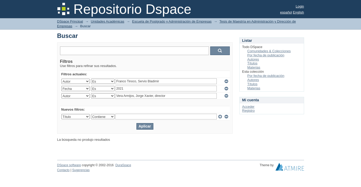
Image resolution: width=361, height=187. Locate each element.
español (286, 12)
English (298, 12)
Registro (248, 110)
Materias (253, 67)
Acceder (248, 107)
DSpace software (69, 165)
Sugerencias (81, 170)
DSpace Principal (70, 21)
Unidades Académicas (107, 21)
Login (300, 6)
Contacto (63, 170)
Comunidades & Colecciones (269, 51)
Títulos (252, 63)
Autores (253, 59)
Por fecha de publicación (265, 55)
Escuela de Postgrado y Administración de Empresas (172, 21)
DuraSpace (123, 165)
